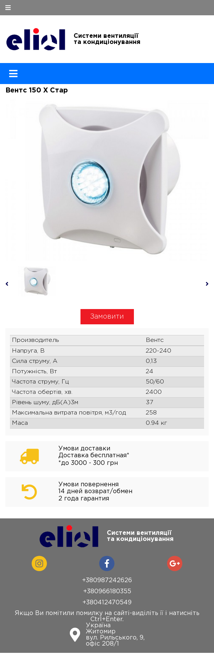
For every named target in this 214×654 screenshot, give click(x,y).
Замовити (107, 317)
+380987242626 (107, 580)
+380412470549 (107, 602)
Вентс (155, 340)
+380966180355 (107, 591)
